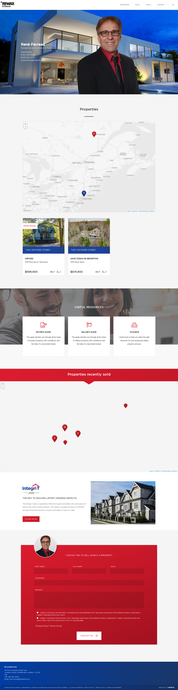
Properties (124, 5)
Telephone (39, 578)
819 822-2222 (29, 58)
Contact (161, 5)
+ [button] (25, 124)
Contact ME (89, 636)
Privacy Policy (42, 626)
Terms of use (56, 626)
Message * (39, 590)
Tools (148, 5)
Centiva (170, 687)
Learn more (31, 519)
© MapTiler (134, 211)
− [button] (25, 127)
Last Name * (78, 566)
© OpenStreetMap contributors (146, 211)
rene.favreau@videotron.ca (33, 60)
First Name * (40, 566)
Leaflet (128, 211)
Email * (113, 566)
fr (173, 5)
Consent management (114, 687)
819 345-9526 (29, 55)
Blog (137, 5)
